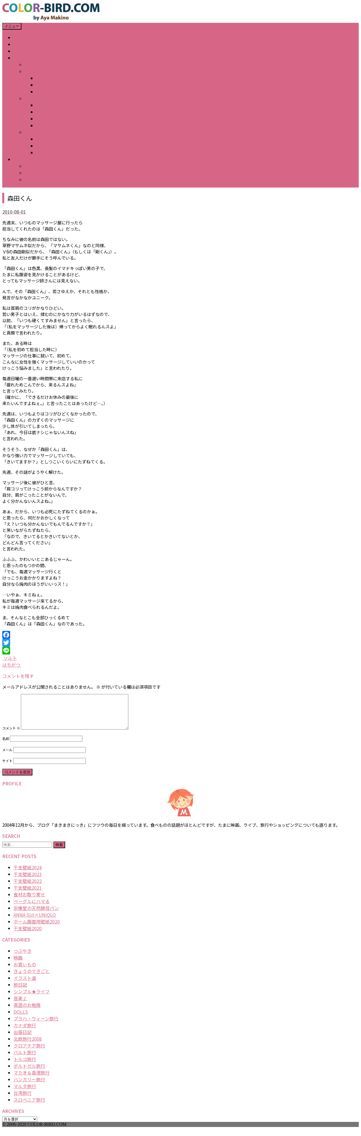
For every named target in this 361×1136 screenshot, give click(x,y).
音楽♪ (20, 1005)
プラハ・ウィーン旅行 (36, 1025)
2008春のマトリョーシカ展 (63, 91)
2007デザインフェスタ (59, 118)
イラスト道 (25, 984)
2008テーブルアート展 (59, 84)
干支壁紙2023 (28, 881)
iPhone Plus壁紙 (42, 179)
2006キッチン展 (52, 139)
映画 (18, 964)
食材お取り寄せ (29, 901)
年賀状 (31, 64)
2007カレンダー (52, 105)
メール (7, 756)
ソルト (9, 658)
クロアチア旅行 (29, 1052)
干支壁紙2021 (28, 894)
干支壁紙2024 (28, 874)
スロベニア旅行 (29, 1106)
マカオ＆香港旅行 (32, 1079)
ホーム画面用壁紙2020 (37, 928)
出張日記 (23, 1038)
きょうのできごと (32, 977)
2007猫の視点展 (52, 125)
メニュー (12, 26)
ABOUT (21, 44)
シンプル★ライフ (32, 998)
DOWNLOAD (26, 159)
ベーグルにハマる (32, 908)
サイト (7, 767)
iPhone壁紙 (37, 166)
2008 (30, 71)
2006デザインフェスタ (59, 145)
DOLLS (21, 1018)
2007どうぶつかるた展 (59, 112)
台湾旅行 (23, 1099)
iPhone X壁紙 (38, 172)
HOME (20, 37)
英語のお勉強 (27, 1011)
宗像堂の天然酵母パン (36, 914)
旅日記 (20, 991)
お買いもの (25, 971)
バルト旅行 (25, 1059)
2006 (30, 132)
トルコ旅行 (25, 1065)
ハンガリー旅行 (29, 1086)
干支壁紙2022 (28, 887)
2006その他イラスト (57, 152)
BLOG (19, 51)
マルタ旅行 (25, 1092)
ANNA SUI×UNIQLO (35, 921)
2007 (30, 98)
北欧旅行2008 (28, 1045)
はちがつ (11, 664)
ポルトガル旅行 (29, 1072)
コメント (11, 734)
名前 (5, 745)
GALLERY (23, 57)
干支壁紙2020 (28, 935)
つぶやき (23, 957)
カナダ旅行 (25, 1032)
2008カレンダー (52, 78)
